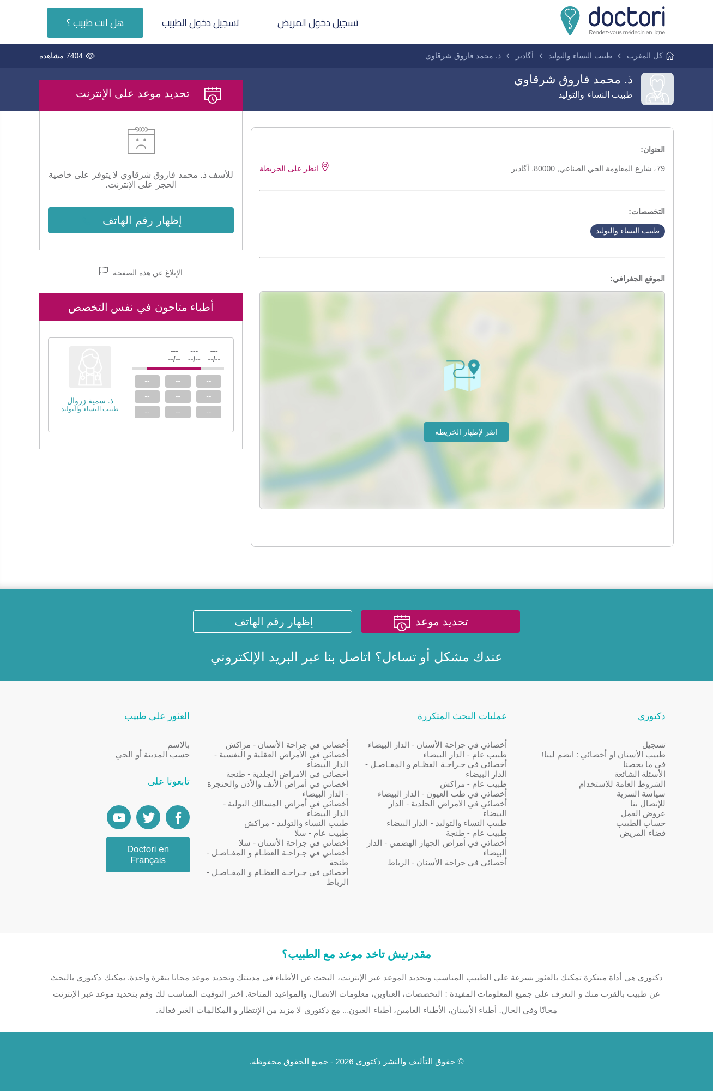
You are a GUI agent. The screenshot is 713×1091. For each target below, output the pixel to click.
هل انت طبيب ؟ (95, 23)
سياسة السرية (641, 793)
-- (208, 381)
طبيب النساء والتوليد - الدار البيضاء (446, 823)
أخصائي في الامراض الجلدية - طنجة (287, 774)
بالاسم (178, 744)
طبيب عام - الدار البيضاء (465, 754)
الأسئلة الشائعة (640, 774)
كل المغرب (645, 55)
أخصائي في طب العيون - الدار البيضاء (442, 793)
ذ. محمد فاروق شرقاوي (463, 55)
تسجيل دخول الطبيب (200, 23)
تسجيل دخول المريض (318, 23)
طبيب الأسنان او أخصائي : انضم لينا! (604, 754)
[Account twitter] (148, 817)
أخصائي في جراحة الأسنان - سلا (293, 842)
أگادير (525, 55)
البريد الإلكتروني (254, 656)
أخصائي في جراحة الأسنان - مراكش (287, 744)
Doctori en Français (148, 854)
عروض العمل (643, 813)
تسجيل (654, 744)
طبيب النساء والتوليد (580, 55)
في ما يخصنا (644, 764)
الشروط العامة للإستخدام (622, 783)
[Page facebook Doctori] (178, 817)
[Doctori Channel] (119, 817)
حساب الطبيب (641, 823)
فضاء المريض (643, 832)
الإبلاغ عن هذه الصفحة (141, 272)
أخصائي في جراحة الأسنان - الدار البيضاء (437, 744)
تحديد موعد (441, 622)
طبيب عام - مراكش (473, 783)
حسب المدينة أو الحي (153, 754)
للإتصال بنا (648, 803)
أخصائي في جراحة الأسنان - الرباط (447, 862)
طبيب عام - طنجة (476, 832)
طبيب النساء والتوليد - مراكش (296, 823)
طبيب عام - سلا (321, 832)
